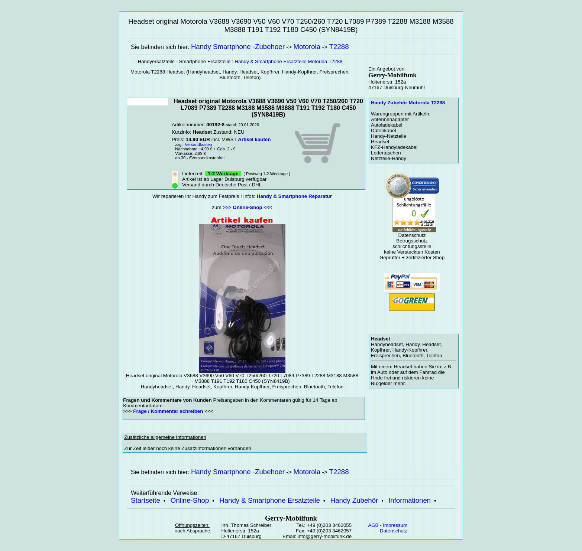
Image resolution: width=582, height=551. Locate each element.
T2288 (339, 46)
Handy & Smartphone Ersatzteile (269, 500)
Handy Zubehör (354, 500)
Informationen (409, 500)
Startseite (145, 500)
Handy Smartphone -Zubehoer (238, 46)
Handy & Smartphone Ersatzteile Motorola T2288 (288, 61)
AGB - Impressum (387, 525)
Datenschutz (393, 531)
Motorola (306, 46)
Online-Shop (190, 500)
